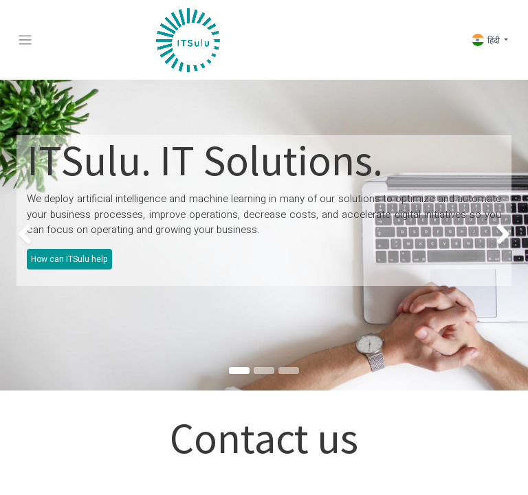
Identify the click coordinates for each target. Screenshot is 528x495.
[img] (21, 235)
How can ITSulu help (69, 259)
